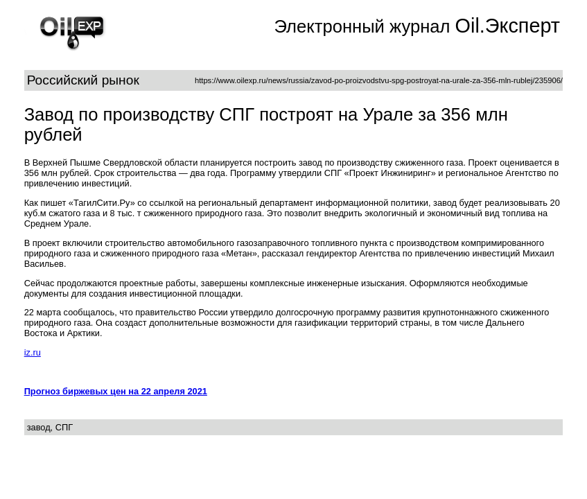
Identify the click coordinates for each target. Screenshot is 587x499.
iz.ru (32, 352)
